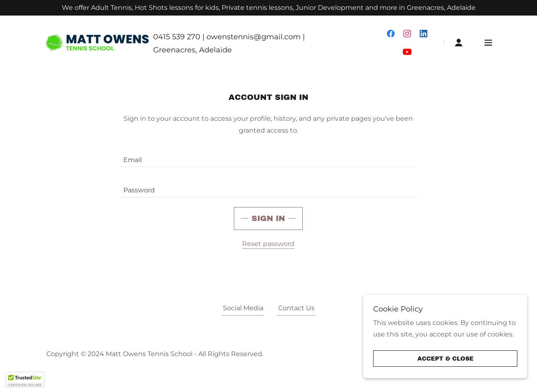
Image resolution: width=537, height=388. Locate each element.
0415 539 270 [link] (176, 36)
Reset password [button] (268, 244)
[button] (459, 42)
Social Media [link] (243, 308)
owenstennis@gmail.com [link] (253, 36)
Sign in (268, 218)
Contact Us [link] (296, 308)
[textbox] (268, 157)
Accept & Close (445, 359)
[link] (97, 42)
